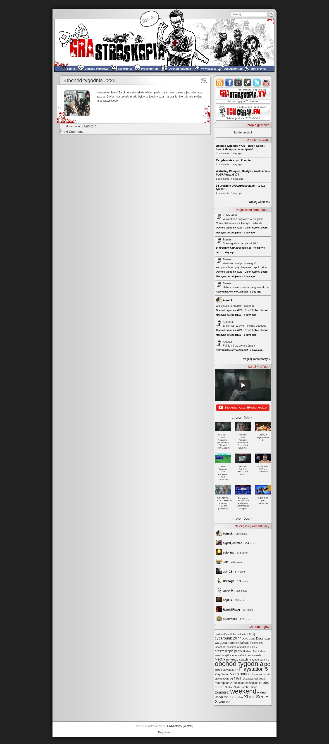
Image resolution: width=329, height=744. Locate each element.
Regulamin (164, 732)
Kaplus (227, 600)
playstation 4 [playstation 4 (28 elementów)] (230, 669)
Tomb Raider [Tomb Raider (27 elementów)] (249, 687)
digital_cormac (232, 543)
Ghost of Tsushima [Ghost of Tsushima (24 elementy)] (225, 646)
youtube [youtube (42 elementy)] (224, 702)
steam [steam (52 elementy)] (219, 687)
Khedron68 (230, 619)
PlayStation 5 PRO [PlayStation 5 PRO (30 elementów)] (227, 674)
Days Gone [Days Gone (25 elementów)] (248, 638)
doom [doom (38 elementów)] (232, 642)
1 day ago (249, 232)
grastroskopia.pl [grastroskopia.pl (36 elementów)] (226, 651)
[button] (248, 418)
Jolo (226, 562)
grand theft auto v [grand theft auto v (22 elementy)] (247, 647)
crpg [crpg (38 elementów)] (252, 634)
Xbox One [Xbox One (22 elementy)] (237, 697)
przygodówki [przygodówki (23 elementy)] (222, 678)
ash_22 (227, 571)
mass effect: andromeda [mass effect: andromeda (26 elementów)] (246, 655)
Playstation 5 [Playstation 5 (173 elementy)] (253, 669)
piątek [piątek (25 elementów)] (218, 669)
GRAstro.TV (242, 95)
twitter (257, 82)
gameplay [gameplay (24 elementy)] (258, 642)
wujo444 (228, 590)
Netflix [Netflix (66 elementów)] (220, 659)
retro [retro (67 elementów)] (265, 682)
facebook (229, 82)
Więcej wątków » (259, 202)
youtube (266, 82)
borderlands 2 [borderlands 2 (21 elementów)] (240, 634)
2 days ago (249, 315)
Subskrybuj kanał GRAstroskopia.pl (243, 408)
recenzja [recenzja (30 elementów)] (247, 678)
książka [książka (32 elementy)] (226, 655)
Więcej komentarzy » (256, 359)
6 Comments (75, 131)
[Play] (243, 385)
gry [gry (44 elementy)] (240, 651)
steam (247, 82)
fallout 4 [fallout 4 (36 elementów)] (245, 642)
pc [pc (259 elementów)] (267, 664)
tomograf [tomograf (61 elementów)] (222, 692)
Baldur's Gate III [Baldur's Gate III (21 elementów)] (223, 634)
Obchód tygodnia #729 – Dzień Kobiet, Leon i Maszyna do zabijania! (240, 147)
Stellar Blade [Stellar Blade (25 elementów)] (232, 687)
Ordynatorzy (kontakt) (180, 726)
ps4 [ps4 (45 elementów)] (232, 678)
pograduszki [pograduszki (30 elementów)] (262, 674)
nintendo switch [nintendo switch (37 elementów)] (237, 659)
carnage (74, 126)
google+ (238, 82)
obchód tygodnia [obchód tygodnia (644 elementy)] (239, 663)
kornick (228, 300)
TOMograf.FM (242, 112)
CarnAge (228, 581)
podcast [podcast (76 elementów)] (247, 674)
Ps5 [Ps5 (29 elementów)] (238, 678)
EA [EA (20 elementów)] (237, 643)
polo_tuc (228, 552)
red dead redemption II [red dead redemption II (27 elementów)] (247, 683)
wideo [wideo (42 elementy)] (261, 692)
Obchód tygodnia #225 (89, 80)
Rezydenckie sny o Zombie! (233, 160)
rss (220, 82)
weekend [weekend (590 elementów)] (243, 691)
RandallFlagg (231, 609)
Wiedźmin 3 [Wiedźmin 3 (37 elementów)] (223, 697)
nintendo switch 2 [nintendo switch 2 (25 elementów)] (259, 659)
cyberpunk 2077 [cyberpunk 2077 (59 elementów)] (228, 638)
